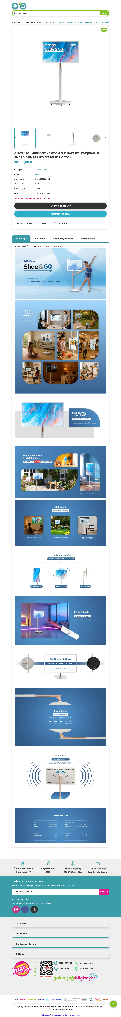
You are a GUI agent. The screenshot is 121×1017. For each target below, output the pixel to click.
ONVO (38, 174)
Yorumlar (40, 238)
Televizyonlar (41, 169)
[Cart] (23, 6)
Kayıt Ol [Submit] (104, 891)
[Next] (105, 138)
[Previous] (15, 138)
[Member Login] (15, 6)
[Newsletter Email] (60, 891)
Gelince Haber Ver (60, 205)
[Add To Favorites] (23, 223)
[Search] (60, 13)
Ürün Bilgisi (21, 238)
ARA (104, 13)
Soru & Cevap (88, 238)
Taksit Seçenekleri (63, 238)
